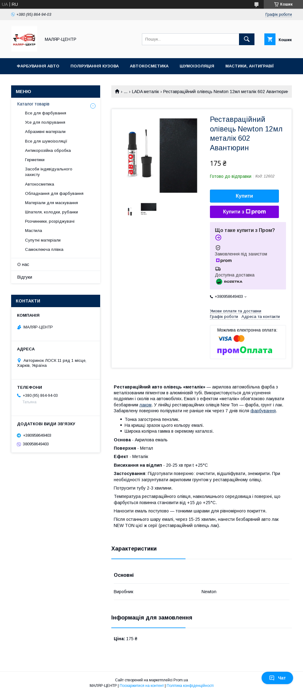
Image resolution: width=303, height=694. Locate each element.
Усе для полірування (45, 122)
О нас (23, 264)
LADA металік (145, 91)
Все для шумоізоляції (46, 141)
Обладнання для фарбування (54, 193)
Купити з (244, 212)
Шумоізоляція (197, 66)
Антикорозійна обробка (48, 150)
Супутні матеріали (43, 240)
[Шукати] (246, 39)
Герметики (35, 159)
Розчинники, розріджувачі (50, 221)
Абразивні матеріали (45, 131)
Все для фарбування (45, 113)
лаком (145, 404)
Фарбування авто (38, 66)
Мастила (33, 230)
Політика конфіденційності (190, 685)
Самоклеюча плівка (44, 249)
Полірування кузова (94, 66)
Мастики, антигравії (249, 66)
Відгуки (24, 277)
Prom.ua (180, 680)
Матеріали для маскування (51, 202)
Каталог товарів (33, 103)
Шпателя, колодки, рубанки (51, 212)
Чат (277, 678)
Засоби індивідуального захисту (48, 172)
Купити (244, 196)
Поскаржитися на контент (142, 685)
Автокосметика (149, 66)
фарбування (263, 410)
